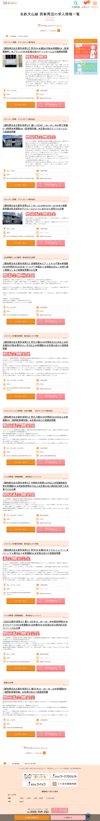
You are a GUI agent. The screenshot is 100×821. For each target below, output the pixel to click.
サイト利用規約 (64, 768)
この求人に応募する (51, 104)
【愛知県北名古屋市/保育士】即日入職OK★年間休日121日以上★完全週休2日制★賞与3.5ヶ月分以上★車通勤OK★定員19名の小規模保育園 (35, 345)
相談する (68, 817)
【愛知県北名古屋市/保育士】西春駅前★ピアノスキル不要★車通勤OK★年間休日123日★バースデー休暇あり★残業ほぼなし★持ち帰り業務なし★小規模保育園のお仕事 (35, 266)
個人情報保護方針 (75, 768)
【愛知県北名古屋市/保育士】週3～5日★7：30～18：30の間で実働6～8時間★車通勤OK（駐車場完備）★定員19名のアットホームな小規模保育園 (35, 128)
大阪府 (22, 798)
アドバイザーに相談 (60, 811)
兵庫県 (29, 798)
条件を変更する (32, 817)
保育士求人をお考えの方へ (38, 768)
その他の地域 (50, 798)
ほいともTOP (12, 794)
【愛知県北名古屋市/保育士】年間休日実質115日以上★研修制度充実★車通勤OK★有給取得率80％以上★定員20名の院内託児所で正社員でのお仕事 (36, 486)
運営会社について (52, 768)
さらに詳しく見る (21, 104)
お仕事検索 (16, 763)
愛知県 (22, 801)
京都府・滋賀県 (38, 798)
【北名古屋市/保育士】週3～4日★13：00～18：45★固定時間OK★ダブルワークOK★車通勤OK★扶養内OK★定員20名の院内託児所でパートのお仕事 (35, 624)
